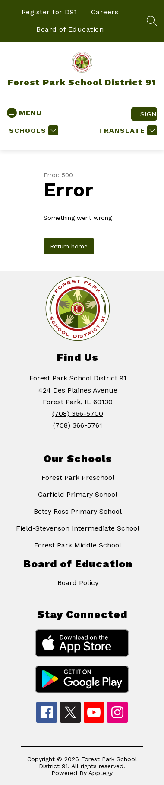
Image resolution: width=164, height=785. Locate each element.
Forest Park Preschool (77, 477)
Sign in (148, 114)
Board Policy (77, 583)
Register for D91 (49, 12)
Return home (69, 246)
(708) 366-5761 (77, 425)
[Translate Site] (126, 130)
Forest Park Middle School (77, 545)
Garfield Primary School (77, 494)
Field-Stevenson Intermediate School (77, 528)
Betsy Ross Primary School (78, 511)
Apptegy (100, 772)
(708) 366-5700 (77, 413)
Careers (105, 12)
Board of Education (70, 29)
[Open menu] (24, 112)
